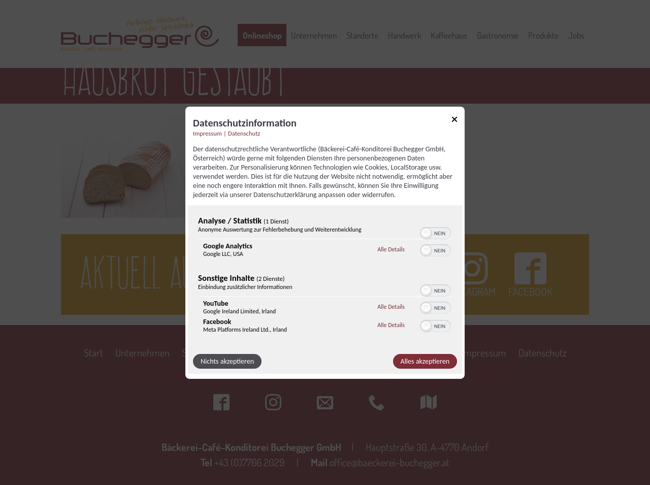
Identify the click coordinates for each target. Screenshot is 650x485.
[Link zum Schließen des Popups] (454, 120)
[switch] (435, 232)
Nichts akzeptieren (227, 361)
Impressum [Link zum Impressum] (207, 133)
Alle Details (391, 249)
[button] (426, 233)
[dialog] (325, 242)
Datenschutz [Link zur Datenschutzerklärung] (244, 133)
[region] (325, 276)
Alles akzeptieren (425, 361)
